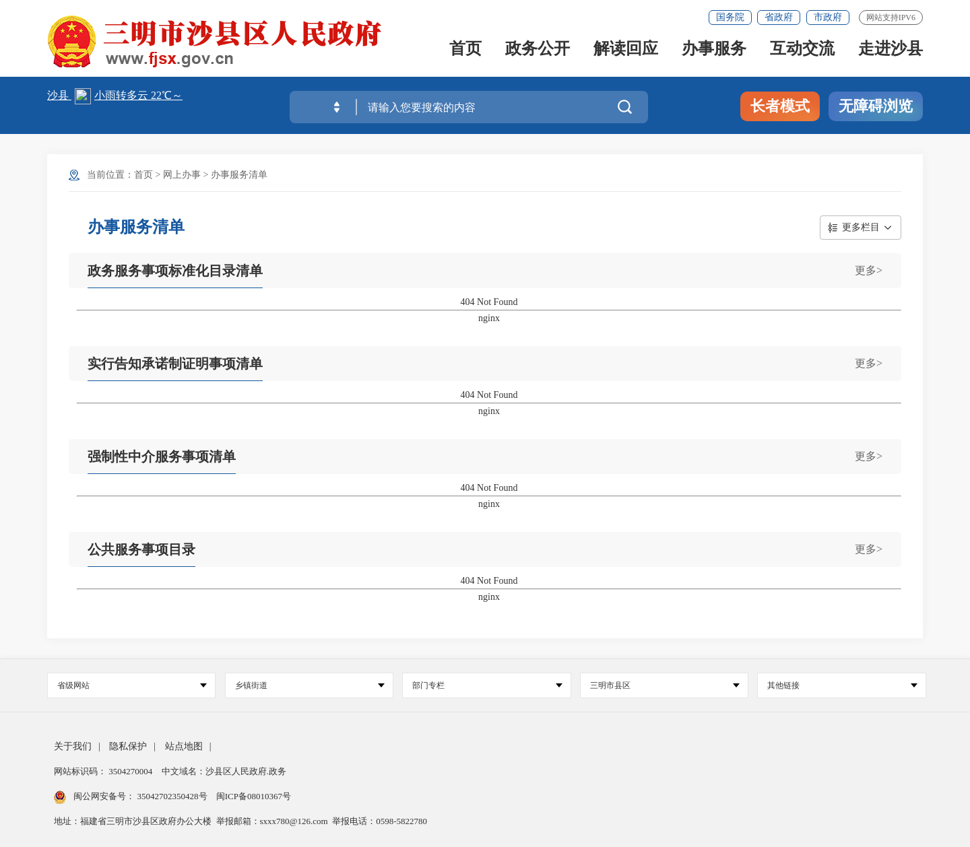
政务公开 (537, 49)
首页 (465, 49)
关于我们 (73, 746)
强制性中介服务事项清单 (162, 456)
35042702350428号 (172, 796)
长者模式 (780, 106)
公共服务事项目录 (141, 549)
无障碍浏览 (876, 106)
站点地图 (184, 746)
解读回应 (625, 49)
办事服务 (714, 49)
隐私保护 (128, 746)
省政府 (779, 17)
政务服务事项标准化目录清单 (175, 270)
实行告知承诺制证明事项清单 (175, 363)
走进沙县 (890, 49)
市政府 (828, 17)
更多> (868, 270)
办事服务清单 (239, 175)
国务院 (730, 17)
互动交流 (802, 49)
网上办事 (182, 175)
